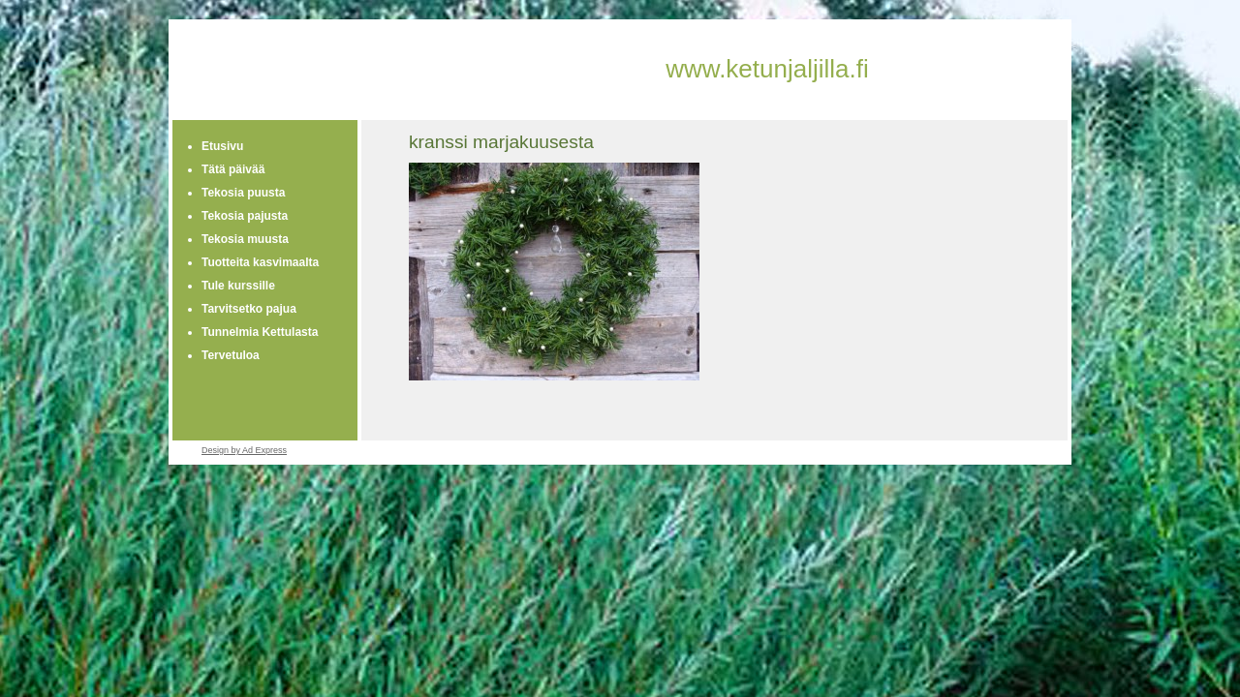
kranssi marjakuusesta (501, 142)
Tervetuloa (231, 355)
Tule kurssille (238, 285)
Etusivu (222, 146)
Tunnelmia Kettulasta (260, 332)
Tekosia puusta (243, 192)
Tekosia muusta (245, 239)
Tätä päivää (233, 169)
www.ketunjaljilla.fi (767, 68)
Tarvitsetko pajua (249, 309)
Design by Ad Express (244, 450)
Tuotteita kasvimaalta (260, 262)
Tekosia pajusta (245, 216)
